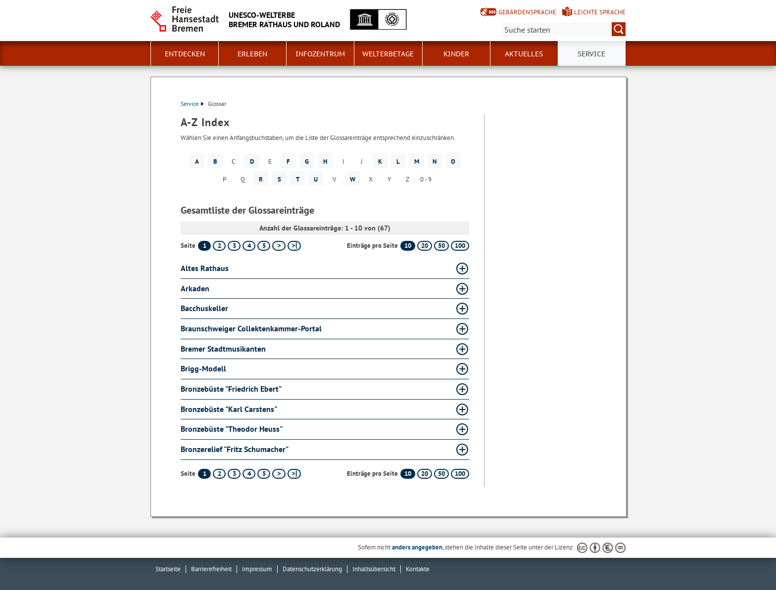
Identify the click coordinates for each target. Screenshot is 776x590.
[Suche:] (564, 29)
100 (460, 245)
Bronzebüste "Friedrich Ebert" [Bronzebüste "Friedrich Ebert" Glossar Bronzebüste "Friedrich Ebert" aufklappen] (231, 389)
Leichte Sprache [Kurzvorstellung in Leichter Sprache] (600, 12)
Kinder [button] (456, 53)
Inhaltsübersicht (373, 569)
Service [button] (591, 53)
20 (424, 245)
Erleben (252, 53)
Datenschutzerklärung (312, 569)
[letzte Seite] (294, 246)
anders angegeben (417, 547)
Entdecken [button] (185, 53)
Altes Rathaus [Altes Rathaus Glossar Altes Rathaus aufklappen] (205, 268)
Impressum (257, 569)
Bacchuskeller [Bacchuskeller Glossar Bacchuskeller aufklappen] (204, 308)
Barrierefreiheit (211, 569)
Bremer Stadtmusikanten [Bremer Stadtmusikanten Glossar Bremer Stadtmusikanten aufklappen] (223, 349)
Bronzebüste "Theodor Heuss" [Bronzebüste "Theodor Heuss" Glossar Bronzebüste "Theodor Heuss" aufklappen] (232, 429)
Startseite (168, 569)
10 (407, 245)
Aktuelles (524, 53)
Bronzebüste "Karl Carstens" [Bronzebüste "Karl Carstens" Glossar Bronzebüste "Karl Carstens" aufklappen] (229, 409)
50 (441, 245)
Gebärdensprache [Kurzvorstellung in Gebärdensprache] (527, 12)
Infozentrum (320, 53)
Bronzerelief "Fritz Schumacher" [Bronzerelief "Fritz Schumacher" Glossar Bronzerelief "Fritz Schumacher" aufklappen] (235, 449)
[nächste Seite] (279, 246)
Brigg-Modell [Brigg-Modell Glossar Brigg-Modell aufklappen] (203, 368)
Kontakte (418, 569)
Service (192, 103)
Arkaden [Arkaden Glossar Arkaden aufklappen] (195, 288)
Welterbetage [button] (388, 53)
